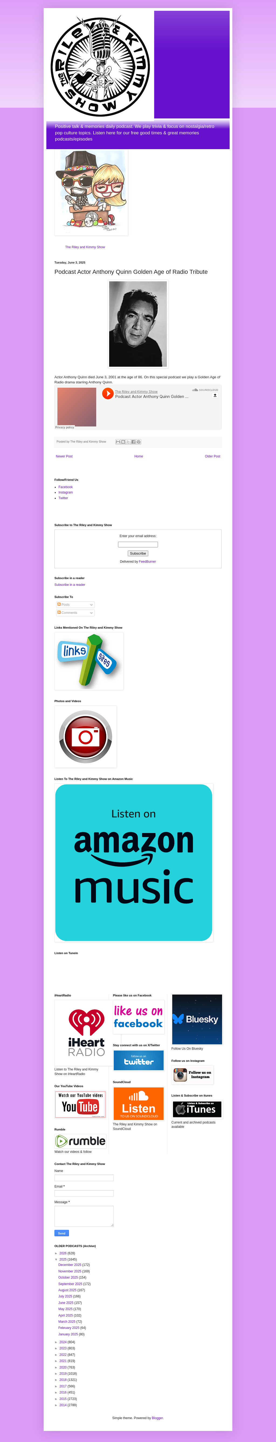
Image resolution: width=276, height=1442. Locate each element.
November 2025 (70, 1271)
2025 (64, 1259)
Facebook (65, 487)
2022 (64, 1355)
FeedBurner (147, 562)
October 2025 (68, 1277)
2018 (64, 1380)
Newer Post (64, 456)
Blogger (157, 1418)
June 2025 (66, 1303)
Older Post (212, 456)
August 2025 (67, 1290)
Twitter (63, 498)
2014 (64, 1405)
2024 (64, 1342)
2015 (64, 1399)
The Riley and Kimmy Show (85, 247)
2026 (64, 1253)
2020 (64, 1367)
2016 (64, 1392)
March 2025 (67, 1322)
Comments (67, 613)
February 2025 (69, 1328)
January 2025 (68, 1334)
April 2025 (66, 1315)
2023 (64, 1348)
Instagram (65, 492)
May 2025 (65, 1309)
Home (138, 456)
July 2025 (65, 1296)
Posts (63, 605)
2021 (64, 1361)
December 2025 (70, 1265)
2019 (64, 1374)
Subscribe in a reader (69, 585)
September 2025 (70, 1284)
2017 (64, 1386)
